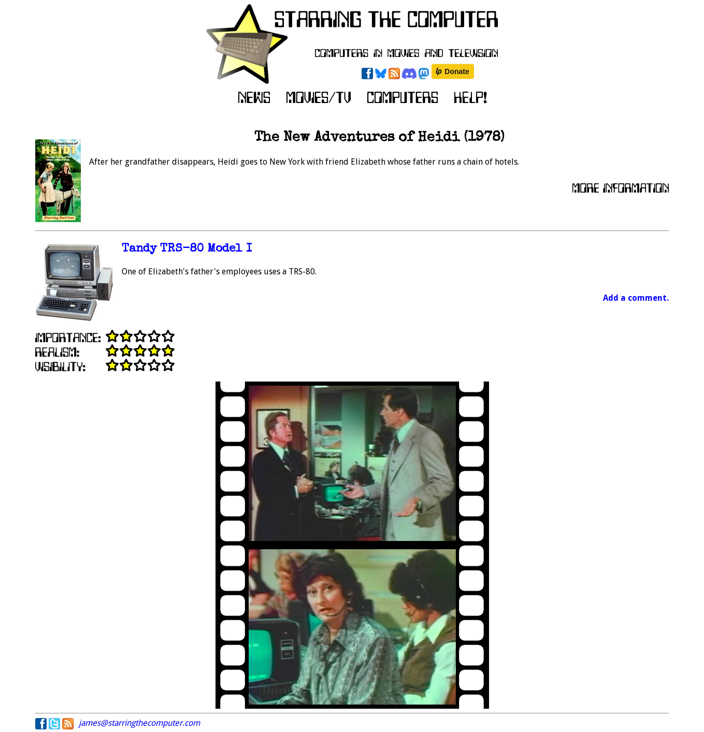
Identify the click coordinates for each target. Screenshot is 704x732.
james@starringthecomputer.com (139, 723)
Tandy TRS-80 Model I (187, 249)
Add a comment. (636, 298)
